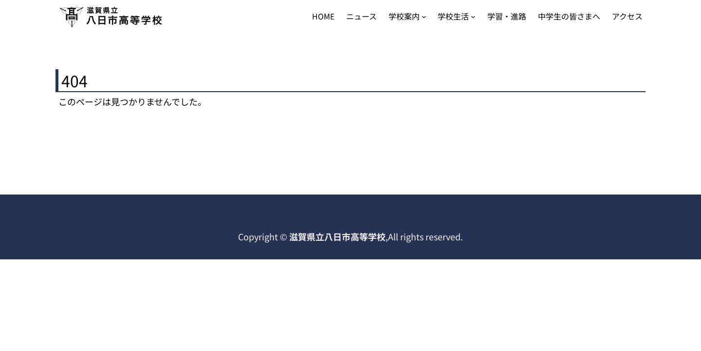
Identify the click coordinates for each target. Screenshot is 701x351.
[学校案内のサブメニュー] (424, 16)
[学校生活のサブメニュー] (473, 16)
